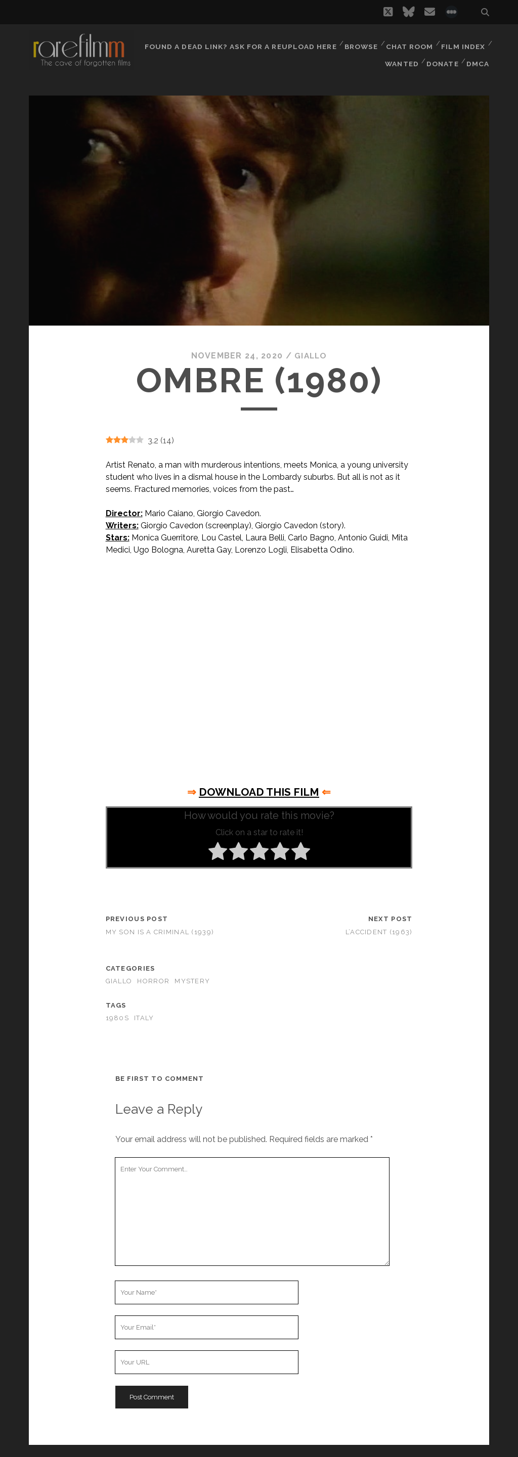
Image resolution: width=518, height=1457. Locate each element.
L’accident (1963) (379, 931)
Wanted (400, 55)
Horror (153, 981)
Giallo (310, 355)
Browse (359, 43)
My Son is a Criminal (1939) (160, 931)
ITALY (144, 1018)
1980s (117, 1018)
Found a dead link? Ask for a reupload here (240, 43)
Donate (442, 55)
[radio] (217, 853)
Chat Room (409, 43)
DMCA (478, 55)
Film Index (463, 43)
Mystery (192, 981)
